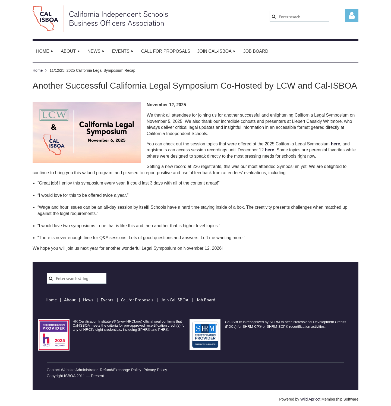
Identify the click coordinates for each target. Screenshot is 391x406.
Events (107, 299)
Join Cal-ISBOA (174, 299)
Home (38, 70)
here (269, 150)
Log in (351, 15)
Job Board (205, 299)
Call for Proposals (137, 299)
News (88, 299)
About (70, 299)
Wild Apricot (310, 399)
